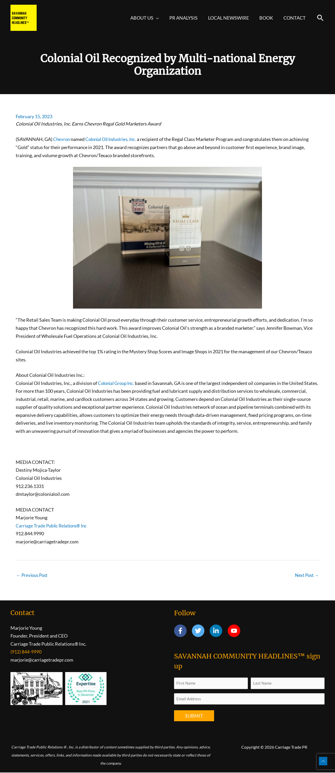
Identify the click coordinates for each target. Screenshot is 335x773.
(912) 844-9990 (26, 652)
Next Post (306, 575)
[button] (161, 18)
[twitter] (200, 631)
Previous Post (33, 575)
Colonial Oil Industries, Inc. (113, 139)
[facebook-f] (182, 631)
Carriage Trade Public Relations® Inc (53, 525)
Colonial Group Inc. (117, 383)
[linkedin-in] (218, 631)
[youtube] (235, 631)
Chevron (62, 139)
